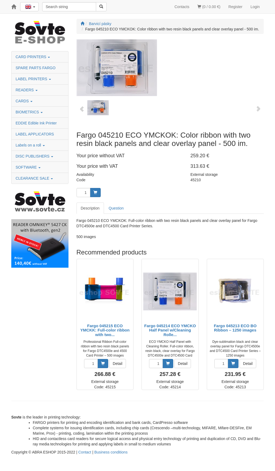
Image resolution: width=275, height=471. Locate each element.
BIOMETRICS (29, 112)
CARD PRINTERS (33, 57)
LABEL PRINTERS (33, 79)
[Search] (101, 6)
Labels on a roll (30, 145)
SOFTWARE (28, 167)
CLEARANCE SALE (34, 178)
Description (90, 208)
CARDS (24, 101)
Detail (117, 363)
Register (236, 7)
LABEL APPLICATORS (35, 134)
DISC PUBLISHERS (34, 156)
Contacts (182, 7)
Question (116, 208)
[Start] (82, 24)
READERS (27, 90)
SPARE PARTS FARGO (36, 68)
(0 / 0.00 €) (208, 7)
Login (255, 7)
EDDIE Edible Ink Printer (36, 123)
